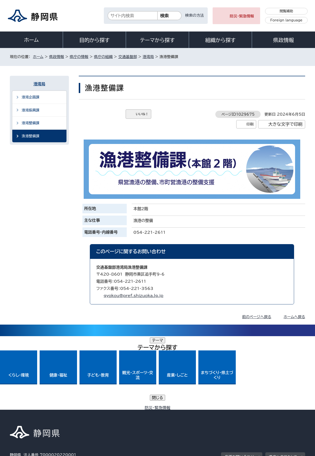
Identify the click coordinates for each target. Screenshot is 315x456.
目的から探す (94, 40)
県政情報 (283, 40)
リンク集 (247, 414)
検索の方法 (194, 15)
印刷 (249, 124)
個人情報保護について (88, 414)
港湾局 (148, 57)
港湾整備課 (30, 123)
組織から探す (220, 40)
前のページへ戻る (256, 317)
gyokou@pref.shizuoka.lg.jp (133, 296)
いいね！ (142, 114)
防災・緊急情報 (242, 16)
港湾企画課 (30, 97)
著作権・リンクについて (33, 414)
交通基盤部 (127, 57)
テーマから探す (157, 40)
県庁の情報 (79, 57)
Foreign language (286, 20)
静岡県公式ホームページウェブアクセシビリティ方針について (173, 414)
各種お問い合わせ (239, 383)
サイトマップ (282, 414)
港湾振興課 (30, 110)
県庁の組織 (103, 57)
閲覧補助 (286, 11)
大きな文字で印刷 (285, 124)
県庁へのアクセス (283, 383)
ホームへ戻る (294, 317)
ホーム (31, 40)
